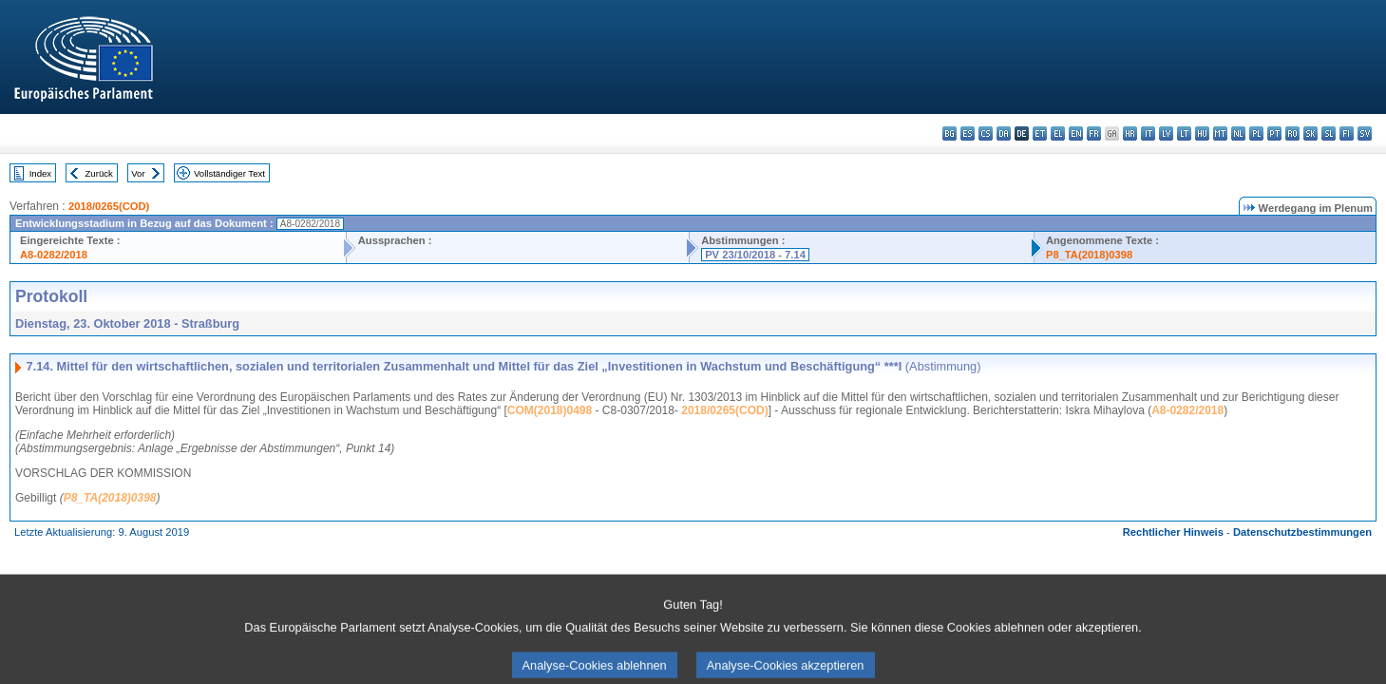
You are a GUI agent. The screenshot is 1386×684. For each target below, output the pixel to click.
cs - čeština (985, 133)
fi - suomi (1346, 133)
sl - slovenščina (1328, 133)
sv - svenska (1365, 133)
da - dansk (1004, 133)
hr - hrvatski (1130, 133)
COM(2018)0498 (549, 410)
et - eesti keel (1040, 133)
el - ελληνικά (1058, 133)
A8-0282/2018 (53, 254)
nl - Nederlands (1238, 133)
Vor (137, 173)
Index (40, 173)
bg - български (949, 133)
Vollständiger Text (229, 173)
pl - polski (1256, 133)
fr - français (1094, 133)
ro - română (1292, 133)
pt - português (1274, 133)
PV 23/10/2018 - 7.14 (755, 254)
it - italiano (1148, 133)
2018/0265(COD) (108, 206)
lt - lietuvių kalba (1184, 133)
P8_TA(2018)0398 (1089, 254)
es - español (967, 133)
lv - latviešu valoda (1166, 133)
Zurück (99, 173)
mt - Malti (1220, 133)
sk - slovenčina (1310, 133)
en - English (1076, 133)
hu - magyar (1202, 133)
